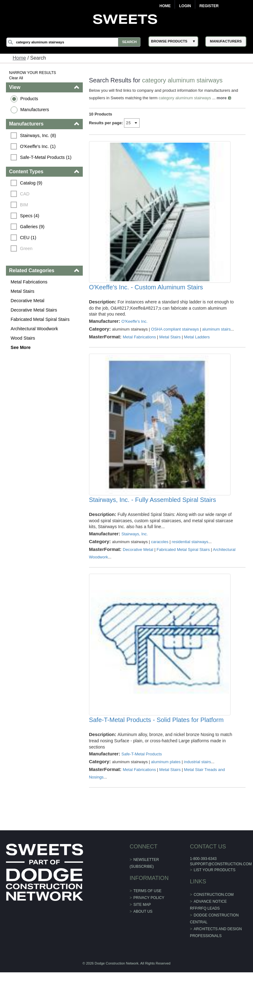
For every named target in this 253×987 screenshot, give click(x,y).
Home (165, 6)
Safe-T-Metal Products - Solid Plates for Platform (156, 734)
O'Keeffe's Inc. (135, 326)
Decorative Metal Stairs (34, 309)
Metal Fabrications (29, 281)
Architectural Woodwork (34, 328)
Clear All (16, 78)
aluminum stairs (216, 334)
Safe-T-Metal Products (142, 769)
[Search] (74, 42)
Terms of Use (147, 906)
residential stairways (190, 551)
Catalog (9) (31, 182)
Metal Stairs (23, 291)
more (222, 98)
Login (185, 6)
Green (26, 248)
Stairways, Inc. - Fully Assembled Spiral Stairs (152, 509)
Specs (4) (30, 215)
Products (29, 98)
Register (208, 6)
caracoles (160, 551)
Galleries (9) (32, 226)
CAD (25, 193)
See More (21, 347)
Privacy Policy (148, 913)
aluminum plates (166, 776)
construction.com (213, 909)
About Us (142, 926)
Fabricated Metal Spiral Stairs (40, 319)
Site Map (142, 919)
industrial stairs (197, 776)
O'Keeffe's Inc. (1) (38, 146)
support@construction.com (220, 879)
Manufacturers (35, 109)
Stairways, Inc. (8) (38, 135)
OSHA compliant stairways (175, 334)
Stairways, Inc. (135, 544)
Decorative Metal (28, 300)
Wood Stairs (23, 338)
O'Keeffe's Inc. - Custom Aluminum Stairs (146, 292)
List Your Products (214, 885)
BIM (24, 204)
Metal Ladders (197, 342)
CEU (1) (28, 237)
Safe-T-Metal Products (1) (46, 157)
